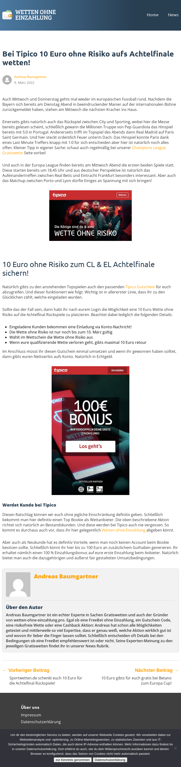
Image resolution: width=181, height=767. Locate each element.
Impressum (31, 715)
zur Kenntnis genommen (73, 760)
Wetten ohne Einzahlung (123, 530)
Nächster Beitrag (157, 670)
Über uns (30, 707)
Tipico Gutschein (140, 286)
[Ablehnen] (175, 748)
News (173, 14)
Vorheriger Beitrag (25, 670)
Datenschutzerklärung (41, 721)
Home (153, 14)
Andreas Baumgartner (66, 576)
